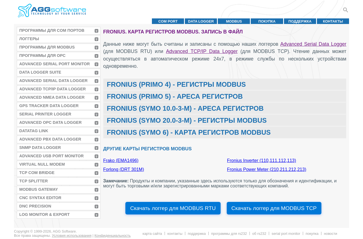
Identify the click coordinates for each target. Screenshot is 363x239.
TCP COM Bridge (36, 172)
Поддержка (300, 21)
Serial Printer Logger (45, 114)
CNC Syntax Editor (40, 197)
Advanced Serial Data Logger (53, 80)
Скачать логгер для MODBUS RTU (173, 208)
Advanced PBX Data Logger (50, 139)
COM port (168, 21)
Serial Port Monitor (286, 233)
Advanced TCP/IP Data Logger (52, 89)
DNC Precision (35, 206)
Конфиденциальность (112, 235)
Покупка (267, 21)
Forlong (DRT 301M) (123, 169)
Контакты (333, 21)
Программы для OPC (42, 55)
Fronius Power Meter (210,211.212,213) (266, 169)
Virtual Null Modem (42, 164)
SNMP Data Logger (40, 147)
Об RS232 (259, 233)
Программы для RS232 (229, 233)
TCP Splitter (33, 181)
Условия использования (72, 235)
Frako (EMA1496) (120, 160)
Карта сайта (152, 233)
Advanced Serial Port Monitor (54, 64)
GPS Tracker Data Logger (48, 105)
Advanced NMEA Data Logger (52, 97)
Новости (330, 233)
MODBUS (234, 21)
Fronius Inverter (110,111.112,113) (261, 160)
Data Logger (201, 21)
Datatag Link (33, 131)
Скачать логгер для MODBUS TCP (274, 208)
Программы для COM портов (51, 30)
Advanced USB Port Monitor (51, 156)
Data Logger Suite (40, 72)
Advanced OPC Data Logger (50, 122)
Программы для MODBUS (47, 47)
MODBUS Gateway (38, 189)
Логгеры (29, 39)
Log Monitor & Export (44, 214)
